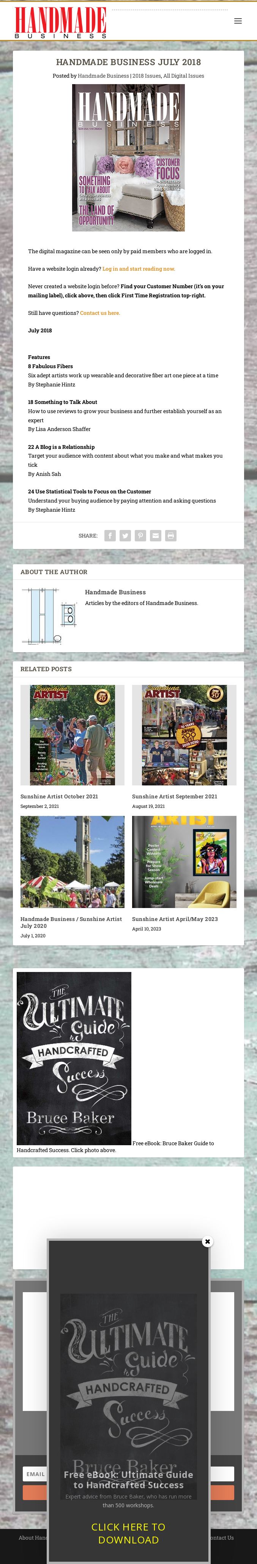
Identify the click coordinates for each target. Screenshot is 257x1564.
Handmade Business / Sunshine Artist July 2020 (71, 922)
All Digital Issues (183, 75)
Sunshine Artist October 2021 (59, 796)
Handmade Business (103, 75)
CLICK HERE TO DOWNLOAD (128, 1547)
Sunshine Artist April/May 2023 (175, 918)
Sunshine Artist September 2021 (174, 796)
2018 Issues (146, 75)
